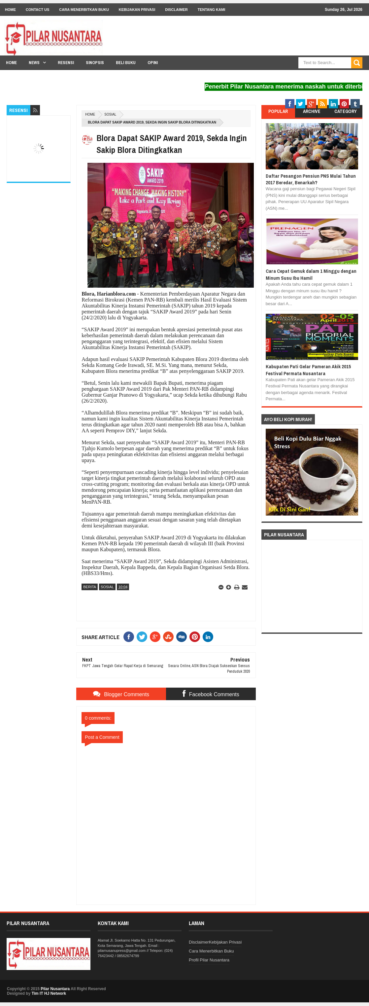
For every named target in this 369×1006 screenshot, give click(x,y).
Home (10, 10)
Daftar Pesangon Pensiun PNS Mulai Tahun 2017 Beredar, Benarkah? (311, 179)
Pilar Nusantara (55, 989)
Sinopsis (95, 62)
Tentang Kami (211, 10)
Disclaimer (176, 10)
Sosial (110, 114)
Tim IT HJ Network (49, 993)
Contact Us (37, 10)
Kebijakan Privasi (137, 10)
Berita (89, 587)
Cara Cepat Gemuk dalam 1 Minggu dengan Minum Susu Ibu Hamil (311, 274)
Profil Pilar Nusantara (209, 959)
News (34, 62)
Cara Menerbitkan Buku (84, 10)
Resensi (66, 62)
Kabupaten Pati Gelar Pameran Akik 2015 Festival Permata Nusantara (308, 370)
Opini (153, 62)
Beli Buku (126, 62)
